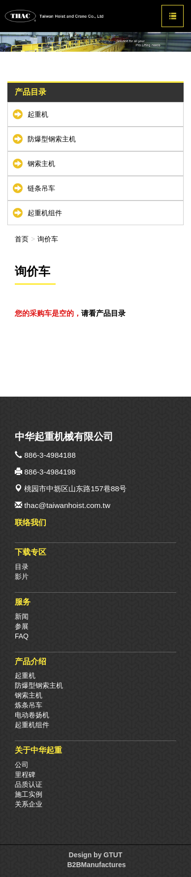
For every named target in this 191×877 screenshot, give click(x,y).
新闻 (22, 616)
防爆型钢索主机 (52, 139)
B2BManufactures (96, 865)
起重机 (38, 114)
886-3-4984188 (49, 455)
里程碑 (25, 774)
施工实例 (28, 794)
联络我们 (30, 522)
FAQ (22, 636)
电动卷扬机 (32, 715)
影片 (22, 576)
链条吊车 (41, 188)
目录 (22, 567)
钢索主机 (41, 164)
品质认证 (28, 784)
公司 (22, 765)
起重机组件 (45, 213)
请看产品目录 (103, 313)
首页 (22, 239)
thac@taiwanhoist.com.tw (67, 505)
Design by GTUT (96, 855)
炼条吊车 (28, 705)
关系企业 (28, 804)
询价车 (47, 239)
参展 (22, 626)
